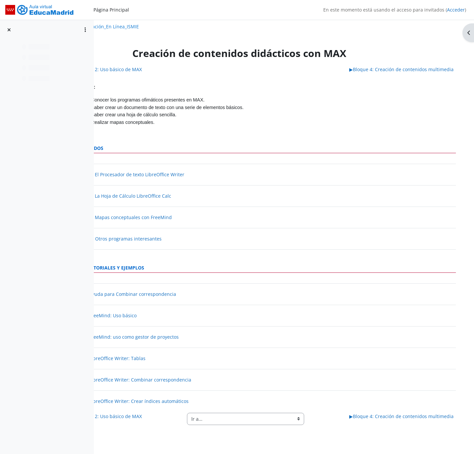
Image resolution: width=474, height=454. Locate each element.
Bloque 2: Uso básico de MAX (147, 69)
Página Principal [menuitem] (111, 10)
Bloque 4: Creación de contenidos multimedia (402, 69)
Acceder (456, 10)
